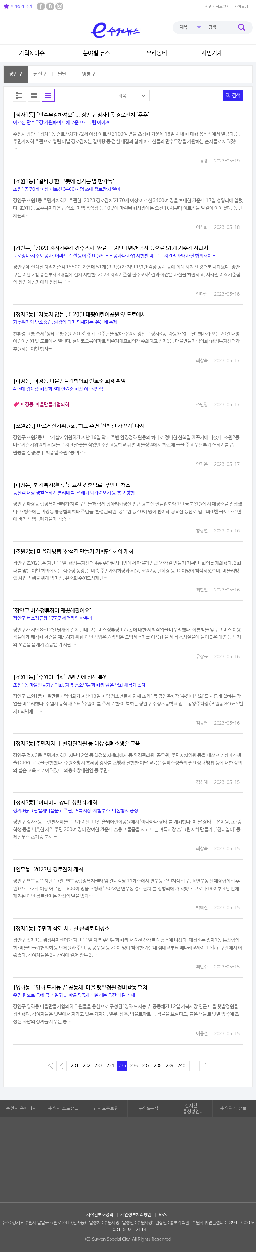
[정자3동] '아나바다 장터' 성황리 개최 (55, 803)
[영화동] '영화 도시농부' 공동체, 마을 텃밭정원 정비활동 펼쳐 (80, 988)
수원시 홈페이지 (21, 1108)
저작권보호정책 (99, 1214)
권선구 (40, 74)
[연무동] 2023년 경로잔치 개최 (48, 870)
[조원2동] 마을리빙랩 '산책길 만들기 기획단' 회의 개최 (73, 552)
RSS (163, 1214)
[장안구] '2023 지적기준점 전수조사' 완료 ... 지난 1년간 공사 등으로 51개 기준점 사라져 (110, 248)
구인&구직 (148, 1108)
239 (169, 1065)
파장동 (27, 404)
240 (181, 1065)
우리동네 (156, 53)
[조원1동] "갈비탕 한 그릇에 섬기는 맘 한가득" (63, 182)
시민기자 (212, 53)
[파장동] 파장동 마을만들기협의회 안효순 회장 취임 (69, 381)
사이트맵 (241, 6)
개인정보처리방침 (135, 1214)
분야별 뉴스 (96, 53)
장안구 (15, 74)
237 (146, 1065)
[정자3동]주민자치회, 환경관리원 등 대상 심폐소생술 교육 (76, 744)
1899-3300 (238, 1222)
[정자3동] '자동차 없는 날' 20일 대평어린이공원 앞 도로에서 (79, 315)
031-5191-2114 (129, 1229)
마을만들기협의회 (52, 404)
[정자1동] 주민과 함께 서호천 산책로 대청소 (61, 929)
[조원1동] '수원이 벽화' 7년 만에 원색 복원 (60, 677)
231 (74, 1065)
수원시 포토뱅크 (63, 1108)
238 (157, 1065)
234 (110, 1065)
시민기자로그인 (217, 6)
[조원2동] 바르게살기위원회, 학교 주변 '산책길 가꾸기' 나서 (79, 426)
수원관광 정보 (233, 1108)
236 (134, 1065)
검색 (233, 95)
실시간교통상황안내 (191, 1109)
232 (86, 1065)
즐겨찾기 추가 (18, 6)
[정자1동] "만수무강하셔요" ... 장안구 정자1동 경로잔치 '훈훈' (81, 115)
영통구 (88, 74)
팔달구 (64, 74)
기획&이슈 (32, 53)
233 (98, 1065)
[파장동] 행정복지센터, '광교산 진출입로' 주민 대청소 (71, 485)
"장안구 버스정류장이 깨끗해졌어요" (52, 611)
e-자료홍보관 (106, 1108)
